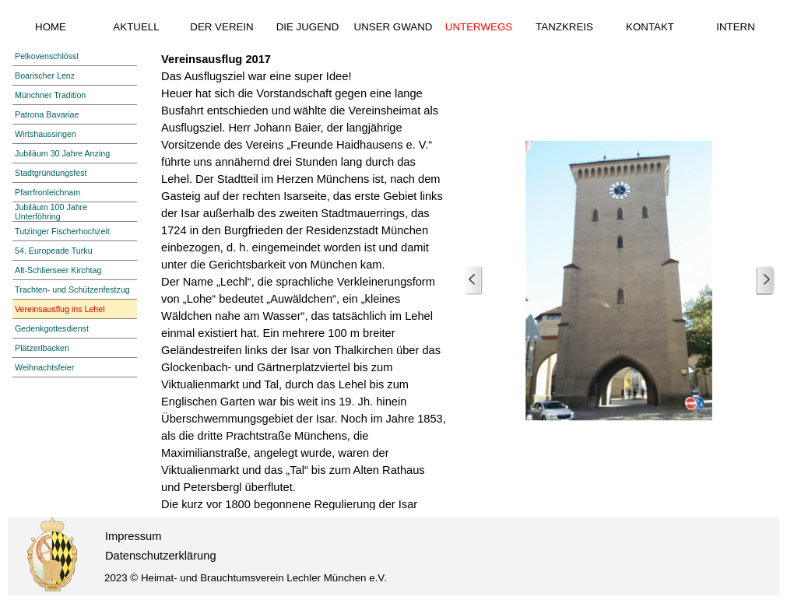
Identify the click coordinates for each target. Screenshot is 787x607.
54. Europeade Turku (54, 250)
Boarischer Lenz (45, 75)
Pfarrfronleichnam (47, 192)
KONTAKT (650, 27)
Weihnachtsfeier (44, 367)
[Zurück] (473, 280)
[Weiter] (765, 280)
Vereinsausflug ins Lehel (60, 309)
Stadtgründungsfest (50, 172)
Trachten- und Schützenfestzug (72, 289)
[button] (619, 280)
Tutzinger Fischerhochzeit (62, 231)
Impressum (133, 536)
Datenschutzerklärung (160, 555)
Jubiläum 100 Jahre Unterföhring (51, 211)
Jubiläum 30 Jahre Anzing (62, 153)
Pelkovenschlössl (47, 56)
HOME (50, 27)
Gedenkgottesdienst (52, 328)
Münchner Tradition (50, 95)
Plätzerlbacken (42, 348)
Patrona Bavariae (47, 114)
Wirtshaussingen (45, 134)
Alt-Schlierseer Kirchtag (58, 270)
